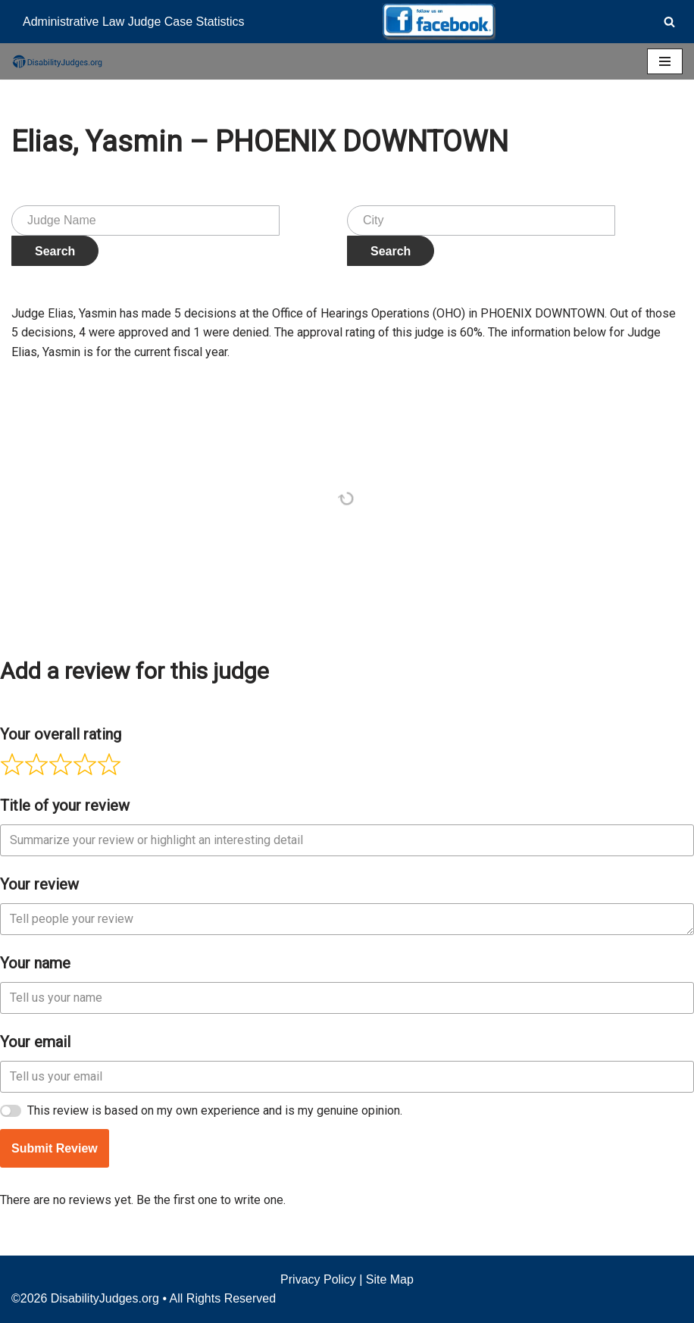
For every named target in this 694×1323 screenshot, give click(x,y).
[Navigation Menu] (665, 61)
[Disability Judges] (56, 61)
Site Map (390, 1279)
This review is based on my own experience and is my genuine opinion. (214, 1110)
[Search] (669, 21)
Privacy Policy (318, 1279)
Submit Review (54, 1148)
